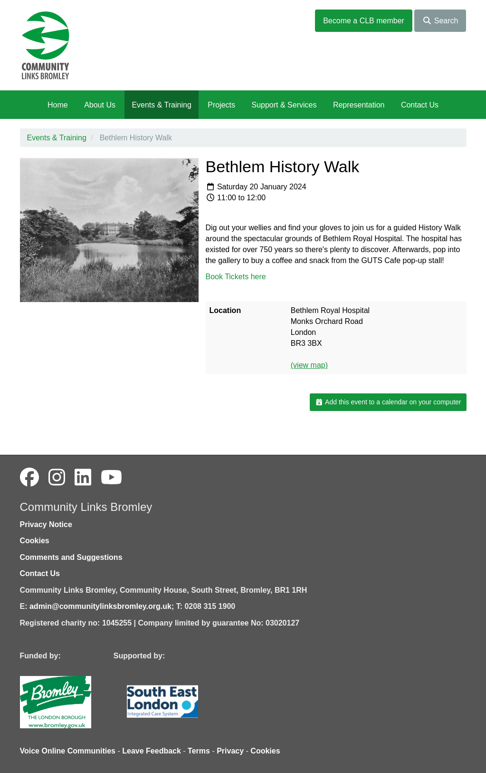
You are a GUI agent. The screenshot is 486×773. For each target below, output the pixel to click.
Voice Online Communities (68, 751)
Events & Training (161, 105)
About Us (99, 105)
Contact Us (419, 105)
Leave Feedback (151, 751)
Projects (221, 105)
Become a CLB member (363, 21)
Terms (199, 751)
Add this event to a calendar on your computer (388, 402)
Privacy (230, 751)
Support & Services (284, 105)
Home (58, 105)
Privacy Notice (46, 524)
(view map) (309, 365)
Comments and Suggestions (71, 557)
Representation (359, 105)
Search (440, 21)
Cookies (34, 541)
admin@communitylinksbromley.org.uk (100, 606)
